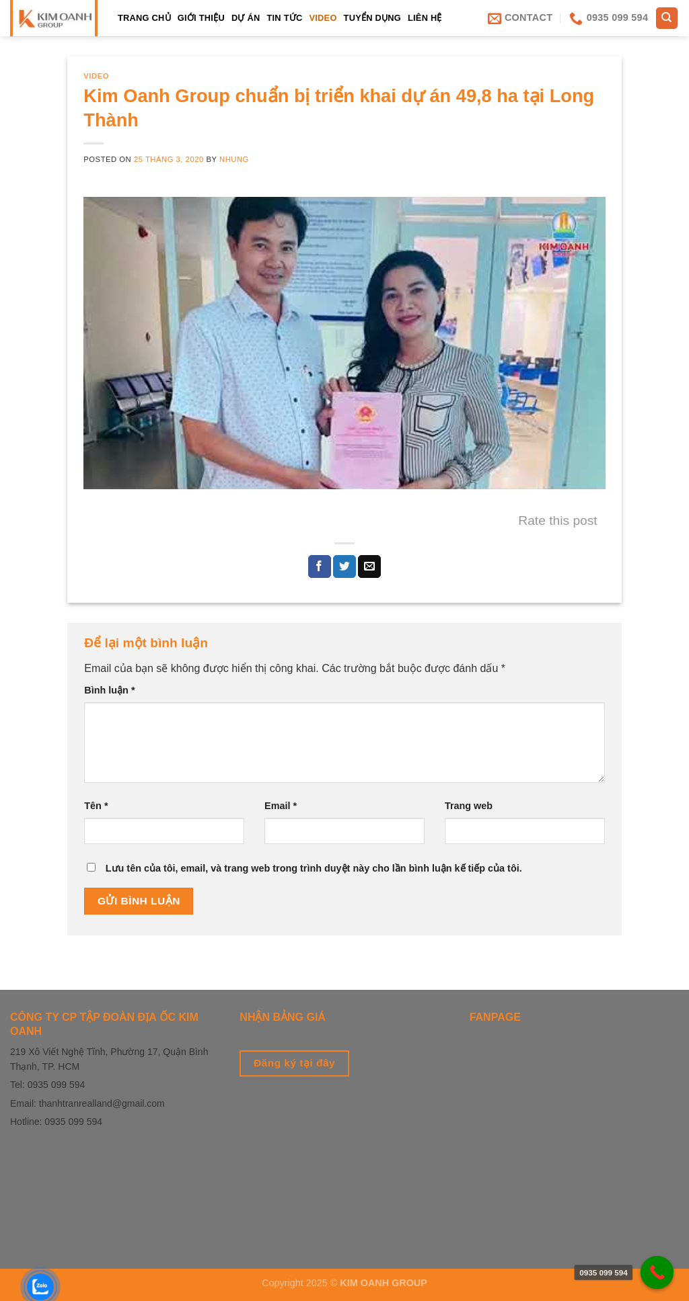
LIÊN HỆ (425, 18)
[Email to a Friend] (369, 566)
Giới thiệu (201, 18)
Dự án (245, 18)
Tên (96, 805)
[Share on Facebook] (319, 566)
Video (322, 18)
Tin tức (284, 18)
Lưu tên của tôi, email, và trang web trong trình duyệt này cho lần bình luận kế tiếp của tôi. (314, 868)
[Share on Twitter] (344, 566)
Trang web (469, 805)
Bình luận (109, 690)
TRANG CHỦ (144, 18)
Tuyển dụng (372, 18)
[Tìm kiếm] (667, 18)
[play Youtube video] (344, 343)
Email (280, 805)
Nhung (234, 159)
